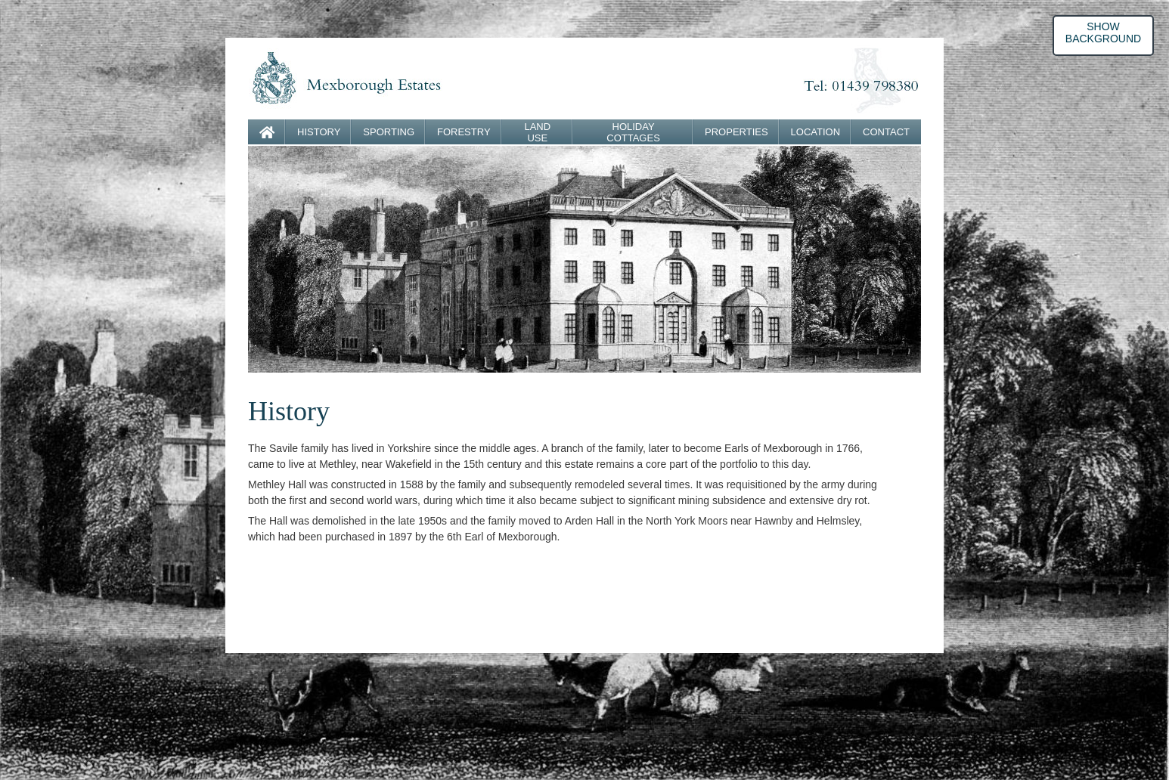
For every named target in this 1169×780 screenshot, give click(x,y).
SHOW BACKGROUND (1103, 32)
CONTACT (886, 132)
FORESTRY (464, 132)
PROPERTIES (736, 132)
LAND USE (537, 132)
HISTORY (318, 132)
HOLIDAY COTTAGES (633, 132)
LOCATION (816, 132)
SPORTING (388, 132)
